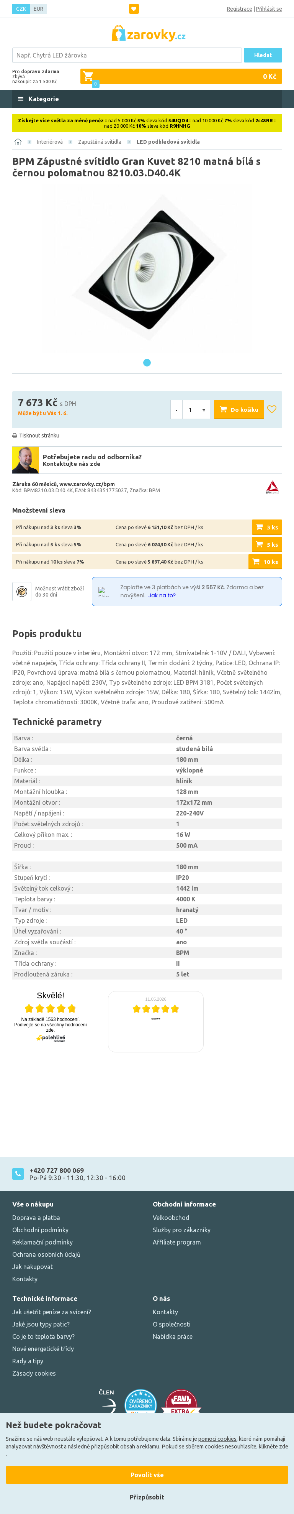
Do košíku (244, 409)
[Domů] (18, 142)
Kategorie (43, 98)
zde (283, 1446)
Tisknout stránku (39, 435)
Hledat (263, 55)
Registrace (239, 9)
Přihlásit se (269, 9)
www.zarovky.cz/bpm (87, 484)
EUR (38, 9)
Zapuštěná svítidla (99, 142)
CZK (21, 9)
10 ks (270, 562)
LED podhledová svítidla (168, 142)
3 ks (272, 527)
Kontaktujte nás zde (71, 463)
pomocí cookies (217, 1439)
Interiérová (50, 142)
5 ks (272, 544)
